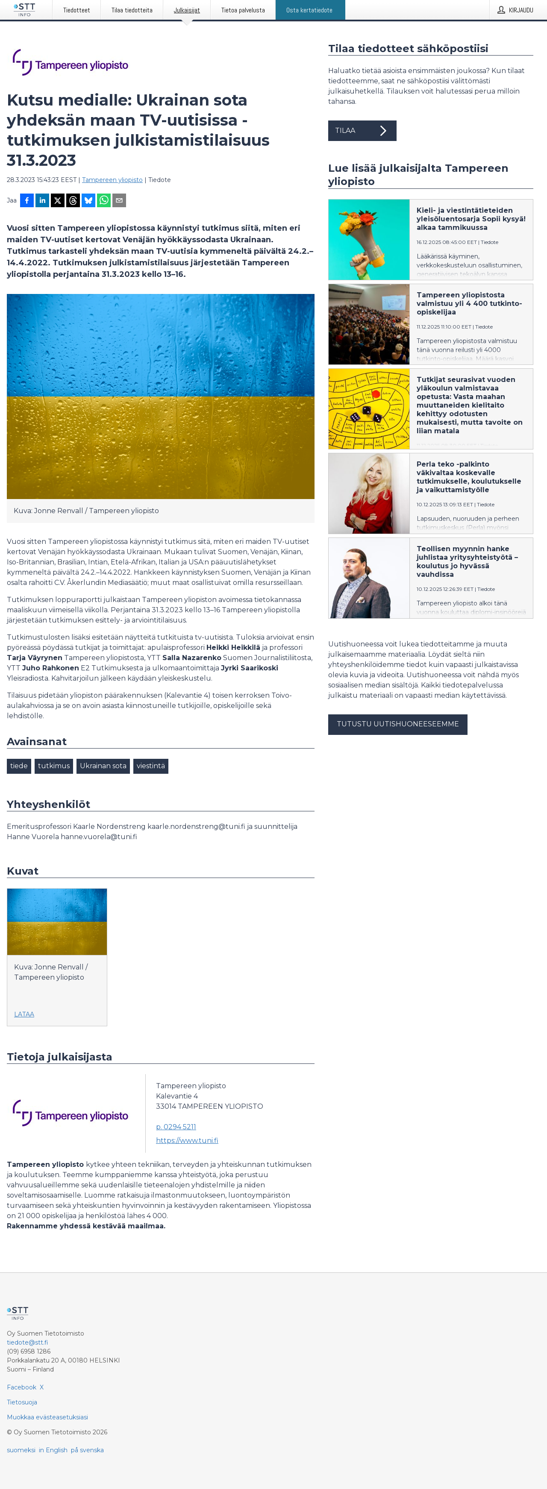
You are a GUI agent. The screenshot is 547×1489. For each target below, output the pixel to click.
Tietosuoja (22, 1402)
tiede (19, 766)
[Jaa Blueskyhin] (88, 201)
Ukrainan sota (103, 766)
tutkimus (54, 766)
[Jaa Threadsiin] (73, 201)
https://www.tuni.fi (187, 1141)
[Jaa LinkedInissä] (42, 201)
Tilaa (362, 130)
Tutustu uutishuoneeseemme (398, 724)
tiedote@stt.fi (27, 1342)
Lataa (24, 1014)
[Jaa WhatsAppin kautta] (104, 201)
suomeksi (21, 1450)
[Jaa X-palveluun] (58, 201)
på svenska (87, 1450)
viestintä (151, 766)
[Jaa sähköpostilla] (119, 201)
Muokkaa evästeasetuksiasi (47, 1417)
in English (53, 1450)
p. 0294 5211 (176, 1127)
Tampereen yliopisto (112, 180)
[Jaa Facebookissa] (27, 201)
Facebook (21, 1387)
